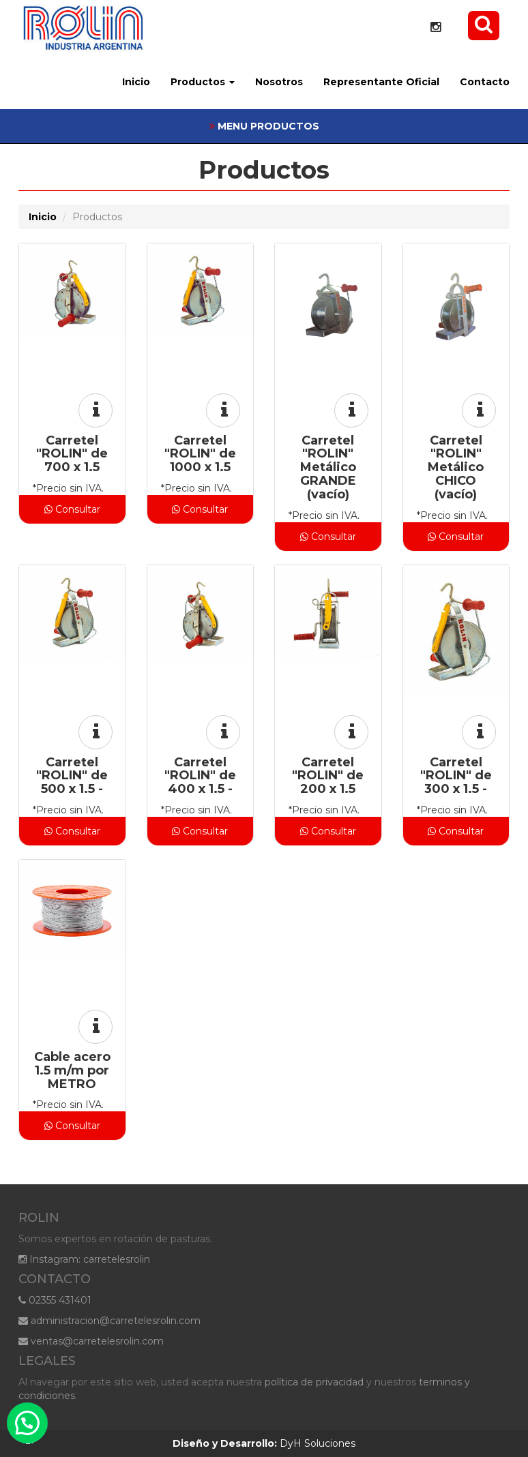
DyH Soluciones (264, 1443)
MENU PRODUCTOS (264, 126)
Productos (203, 82)
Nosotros (279, 82)
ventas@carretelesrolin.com (91, 1341)
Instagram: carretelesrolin (84, 1259)
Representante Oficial (381, 82)
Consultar (72, 509)
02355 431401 (54, 1300)
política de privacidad (314, 1382)
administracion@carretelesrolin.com (109, 1321)
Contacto (485, 82)
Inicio (136, 82)
